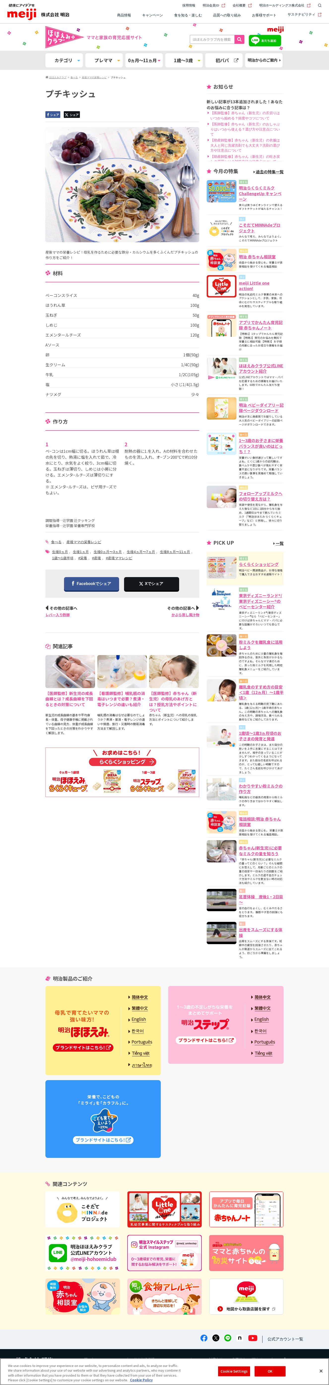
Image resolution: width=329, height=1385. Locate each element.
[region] (164, 1371)
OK (270, 1371)
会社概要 (242, 5)
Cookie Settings (234, 1371)
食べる (56, 542)
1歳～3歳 (187, 60)
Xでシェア (154, 584)
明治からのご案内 (264, 60)
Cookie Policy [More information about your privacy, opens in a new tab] (141, 1380)
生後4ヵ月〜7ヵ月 (141, 552)
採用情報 (188, 5)
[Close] (321, 1370)
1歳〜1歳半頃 (62, 558)
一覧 (278, 543)
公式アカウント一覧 (285, 1339)
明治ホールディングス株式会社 (285, 5)
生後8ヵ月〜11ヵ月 (175, 552)
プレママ (107, 60)
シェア (52, 115)
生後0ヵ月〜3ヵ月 (108, 552)
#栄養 (82, 558)
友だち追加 (268, 40)
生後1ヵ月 (81, 552)
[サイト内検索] (319, 5)
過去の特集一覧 (269, 172)
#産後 (96, 558)
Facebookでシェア (91, 584)
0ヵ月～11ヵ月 (144, 60)
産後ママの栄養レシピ (83, 542)
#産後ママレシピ (119, 558)
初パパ (227, 60)
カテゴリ (67, 60)
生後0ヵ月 (60, 552)
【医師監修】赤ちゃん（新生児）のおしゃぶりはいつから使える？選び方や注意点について (245, 129)
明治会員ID (214, 5)
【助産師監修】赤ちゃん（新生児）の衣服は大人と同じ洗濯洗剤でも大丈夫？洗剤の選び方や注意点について (245, 145)
